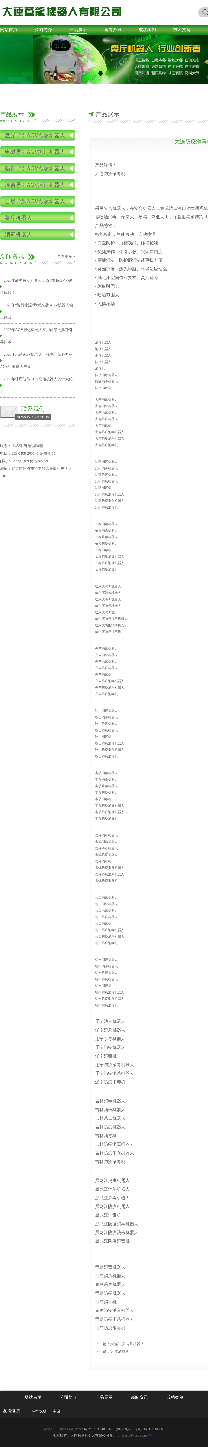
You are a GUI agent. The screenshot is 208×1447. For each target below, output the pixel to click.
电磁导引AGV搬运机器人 (35, 152)
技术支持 (182, 29)
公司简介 (43, 29)
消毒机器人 (18, 234)
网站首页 (8, 29)
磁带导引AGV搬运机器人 (35, 168)
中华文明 (39, 1411)
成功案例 (147, 29)
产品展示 (78, 29)
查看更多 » (66, 256)
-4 (138, 1435)
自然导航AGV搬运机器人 (35, 201)
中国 (56, 1411)
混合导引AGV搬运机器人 (35, 185)
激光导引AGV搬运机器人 (35, 135)
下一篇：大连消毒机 (112, 1352)
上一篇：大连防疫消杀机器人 (119, 1344)
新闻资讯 (112, 29)
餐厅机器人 (18, 218)
